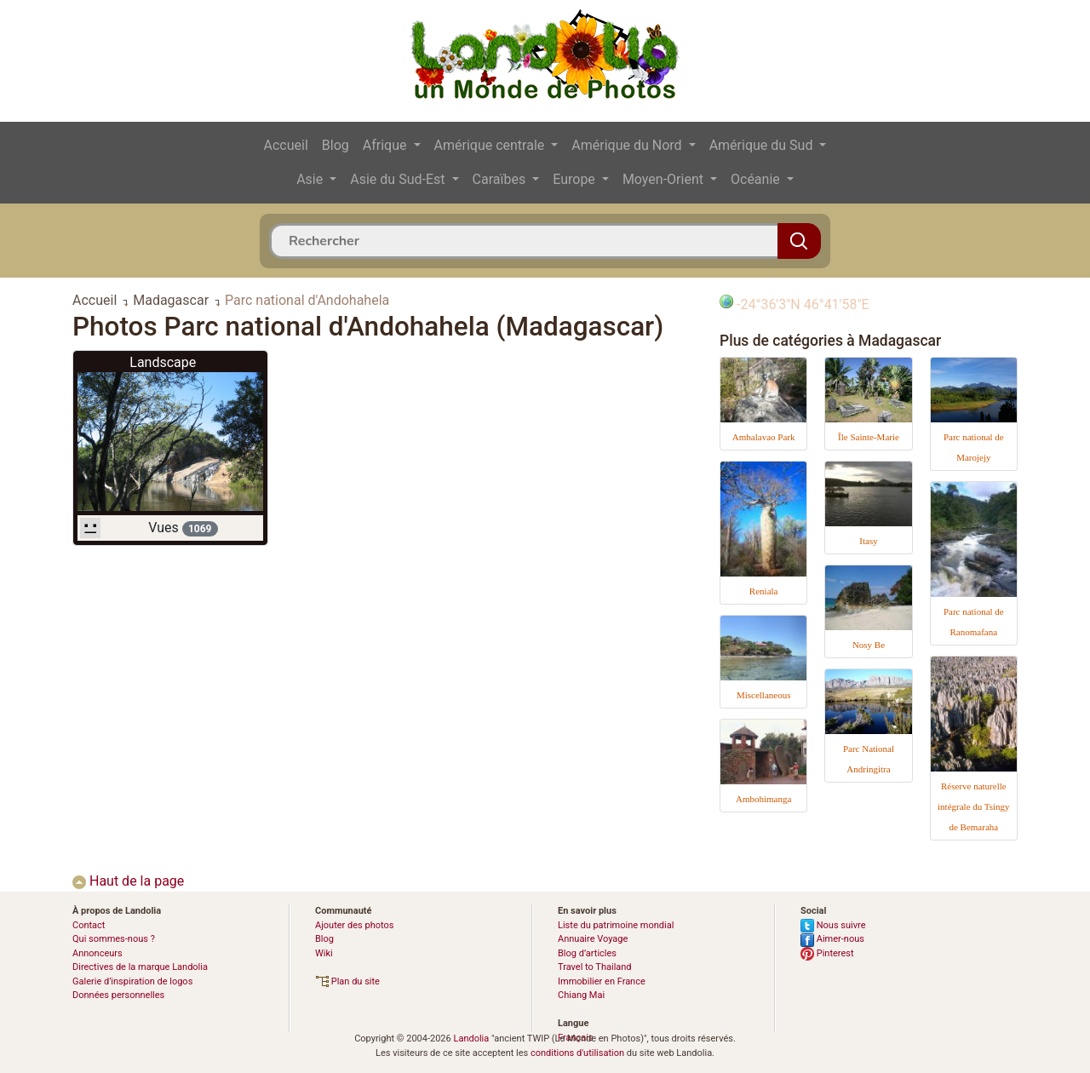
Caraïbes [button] (501, 179)
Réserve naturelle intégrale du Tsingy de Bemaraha (974, 806)
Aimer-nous (832, 938)
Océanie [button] (757, 179)
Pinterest (827, 953)
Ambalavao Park (763, 437)
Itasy (868, 541)
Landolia (471, 1038)
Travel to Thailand (595, 967)
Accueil (286, 145)
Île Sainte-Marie (868, 437)
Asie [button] (311, 179)
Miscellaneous (764, 695)
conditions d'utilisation (577, 1053)
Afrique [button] (386, 145)
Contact (88, 925)
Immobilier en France (601, 981)
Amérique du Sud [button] (763, 145)
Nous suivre (833, 925)
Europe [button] (576, 179)
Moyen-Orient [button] (664, 179)
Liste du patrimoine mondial (616, 925)
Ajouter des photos (354, 925)
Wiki (324, 953)
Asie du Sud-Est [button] (399, 179)
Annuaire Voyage (593, 938)
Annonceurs (97, 953)
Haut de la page (128, 881)
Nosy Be (868, 645)
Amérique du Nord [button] (628, 145)
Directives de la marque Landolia (140, 967)
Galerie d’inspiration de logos (132, 981)
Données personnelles (118, 995)
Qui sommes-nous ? (113, 938)
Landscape (162, 362)
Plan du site (347, 981)
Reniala (763, 591)
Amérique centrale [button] (491, 145)
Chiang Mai (581, 995)
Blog (335, 145)
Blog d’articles (587, 953)
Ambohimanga (763, 799)
